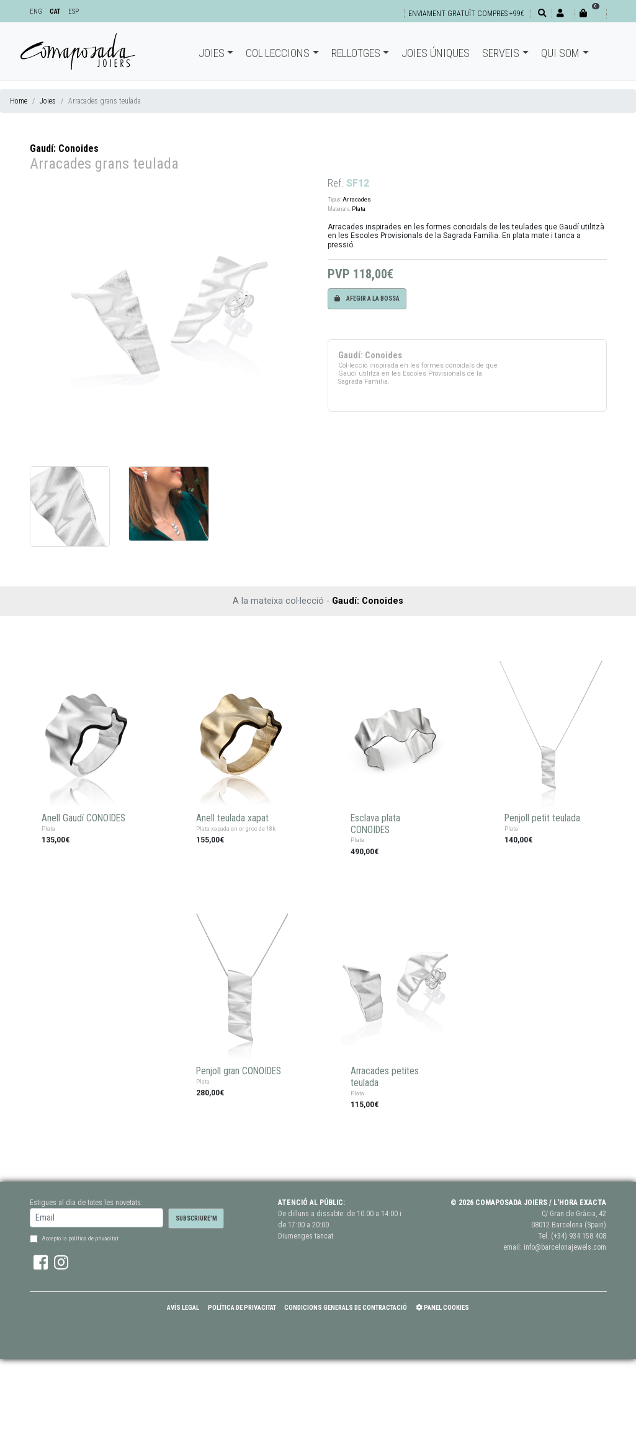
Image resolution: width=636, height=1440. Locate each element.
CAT (55, 11)
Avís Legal (183, 1308)
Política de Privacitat (242, 1308)
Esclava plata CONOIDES (375, 824)
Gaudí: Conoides (64, 148)
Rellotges (355, 53)
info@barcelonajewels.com (565, 1247)
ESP (73, 11)
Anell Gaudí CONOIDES (83, 818)
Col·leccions (278, 53)
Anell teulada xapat (232, 818)
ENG (36, 11)
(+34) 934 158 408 (578, 1236)
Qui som (560, 53)
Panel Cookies (442, 1308)
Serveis (500, 53)
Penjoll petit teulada (542, 818)
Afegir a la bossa (367, 298)
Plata (358, 208)
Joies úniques (435, 53)
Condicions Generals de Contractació (345, 1308)
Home (18, 101)
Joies (212, 53)
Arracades (357, 199)
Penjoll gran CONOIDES (238, 1071)
